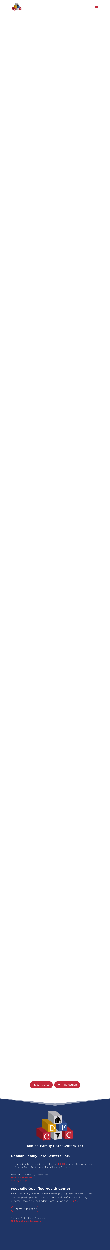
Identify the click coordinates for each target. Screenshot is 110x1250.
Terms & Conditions (21, 1178)
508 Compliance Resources (26, 1221)
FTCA (73, 1201)
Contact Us (42, 1085)
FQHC (61, 1164)
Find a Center (69, 1085)
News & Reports (26, 1209)
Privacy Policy (19, 1181)
